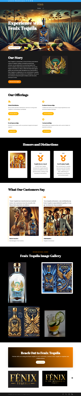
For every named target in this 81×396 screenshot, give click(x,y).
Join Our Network (48, 113)
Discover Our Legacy (15, 81)
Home (39, 8)
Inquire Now (12, 131)
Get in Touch (40, 362)
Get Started (47, 131)
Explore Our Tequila (14, 47)
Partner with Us (13, 113)
